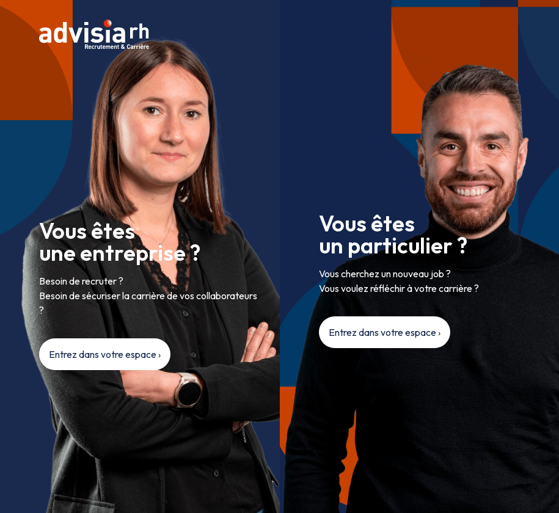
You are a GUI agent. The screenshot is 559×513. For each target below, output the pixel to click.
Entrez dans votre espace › (105, 354)
